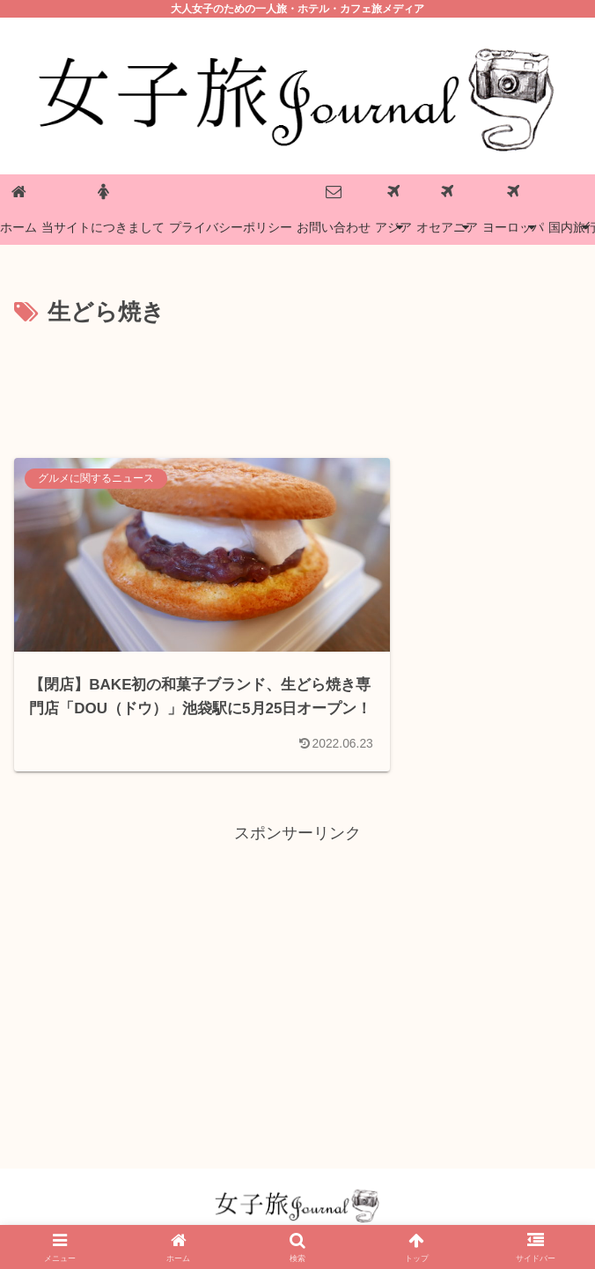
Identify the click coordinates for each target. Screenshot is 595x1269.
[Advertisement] (297, 385)
